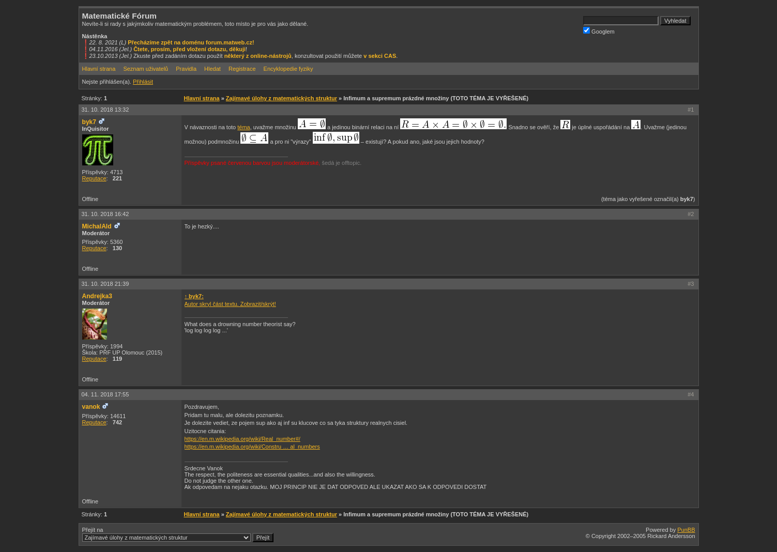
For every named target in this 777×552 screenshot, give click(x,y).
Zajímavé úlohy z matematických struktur (281, 98)
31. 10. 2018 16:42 (105, 214)
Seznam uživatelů (145, 69)
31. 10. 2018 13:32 (105, 109)
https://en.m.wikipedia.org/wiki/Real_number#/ (242, 439)
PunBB (686, 530)
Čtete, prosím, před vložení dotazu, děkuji (189, 49)
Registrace (242, 69)
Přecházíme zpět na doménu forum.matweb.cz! (191, 42)
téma (243, 127)
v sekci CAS (379, 56)
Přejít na (178, 534)
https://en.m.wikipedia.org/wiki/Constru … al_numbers (252, 446)
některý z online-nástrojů (258, 56)
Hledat (212, 69)
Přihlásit (143, 82)
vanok (91, 406)
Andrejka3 (97, 296)
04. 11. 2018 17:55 (105, 394)
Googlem (599, 31)
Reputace (94, 178)
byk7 (89, 122)
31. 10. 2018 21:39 (105, 284)
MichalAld (97, 226)
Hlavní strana (99, 69)
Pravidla (186, 69)
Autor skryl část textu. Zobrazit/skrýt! (230, 304)
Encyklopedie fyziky (288, 69)
